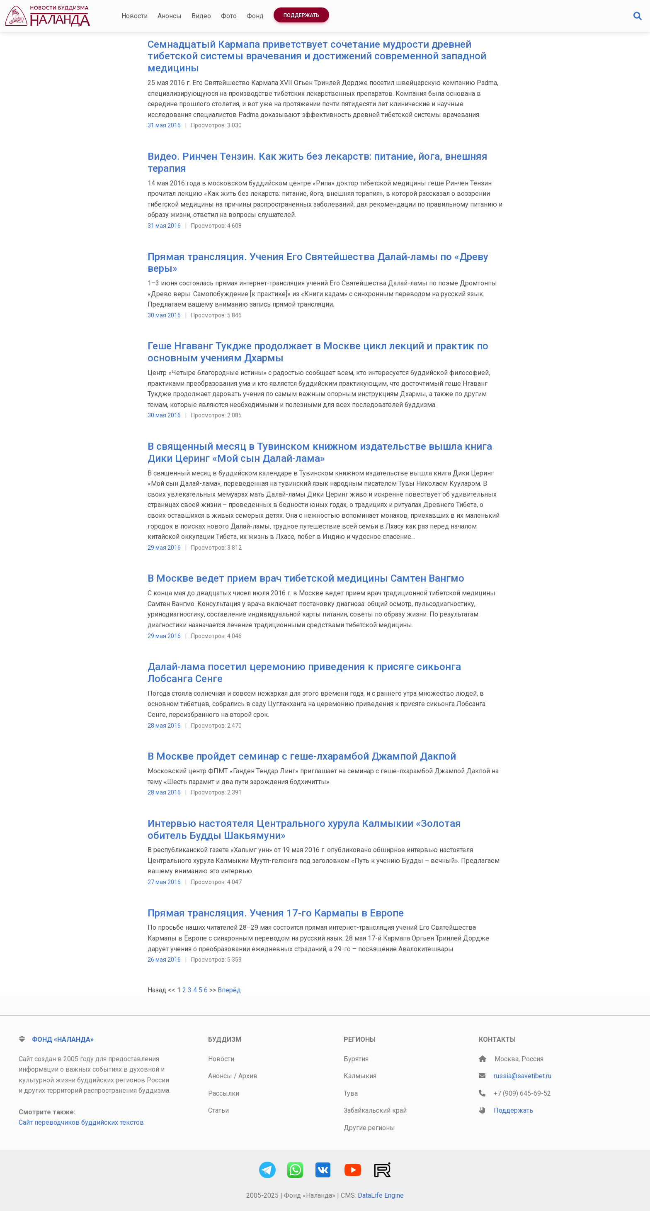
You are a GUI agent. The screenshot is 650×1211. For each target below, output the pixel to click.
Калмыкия (360, 1076)
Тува (351, 1093)
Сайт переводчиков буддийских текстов (81, 1122)
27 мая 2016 (164, 882)
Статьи (218, 1110)
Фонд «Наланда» (63, 1039)
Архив (247, 1076)
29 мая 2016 (164, 547)
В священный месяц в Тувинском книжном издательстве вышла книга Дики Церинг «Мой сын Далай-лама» (320, 452)
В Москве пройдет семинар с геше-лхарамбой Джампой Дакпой (302, 756)
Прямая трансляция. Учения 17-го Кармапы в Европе (276, 913)
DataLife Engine (381, 1195)
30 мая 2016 (164, 315)
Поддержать (301, 15)
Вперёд (229, 990)
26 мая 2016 (164, 959)
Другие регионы (369, 1128)
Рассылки (223, 1093)
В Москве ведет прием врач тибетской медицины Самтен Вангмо (306, 578)
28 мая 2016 (164, 725)
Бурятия (356, 1059)
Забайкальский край (375, 1110)
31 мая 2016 (164, 125)
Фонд (255, 16)
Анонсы (170, 16)
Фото (229, 16)
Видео (201, 16)
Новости (134, 16)
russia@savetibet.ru (522, 1076)
